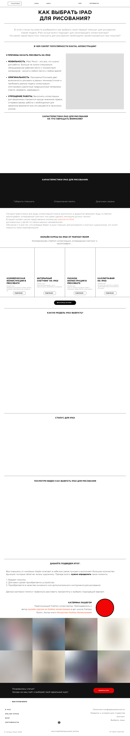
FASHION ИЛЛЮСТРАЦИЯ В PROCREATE (77, 280)
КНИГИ (48, 3)
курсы (36, 3)
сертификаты (94, 3)
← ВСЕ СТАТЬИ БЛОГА (18, 701)
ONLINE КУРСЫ (12, 714)
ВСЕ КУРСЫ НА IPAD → (65, 302)
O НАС (8, 709)
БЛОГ (7, 718)
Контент (121, 716)
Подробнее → (19, 293)
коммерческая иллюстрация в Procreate (16, 280)
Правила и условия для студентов (107, 713)
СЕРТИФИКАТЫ (12, 722)
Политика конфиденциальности (109, 709)
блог (80, 3)
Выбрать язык (118, 720)
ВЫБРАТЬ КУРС (104, 690)
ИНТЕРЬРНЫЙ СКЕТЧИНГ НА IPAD (47, 279)
